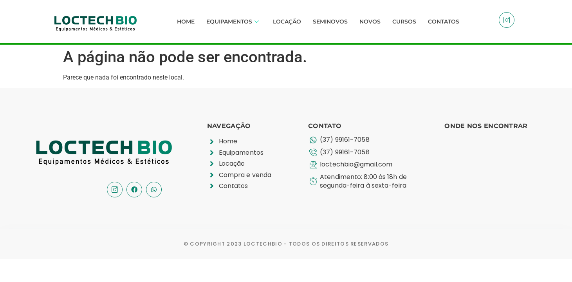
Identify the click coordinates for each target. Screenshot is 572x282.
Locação (287, 21)
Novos (370, 21)
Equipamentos (232, 21)
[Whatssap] (154, 189)
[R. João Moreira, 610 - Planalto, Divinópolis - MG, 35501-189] (495, 166)
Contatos (443, 21)
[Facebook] (134, 189)
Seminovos (330, 21)
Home (186, 21)
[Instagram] (506, 20)
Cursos (404, 21)
